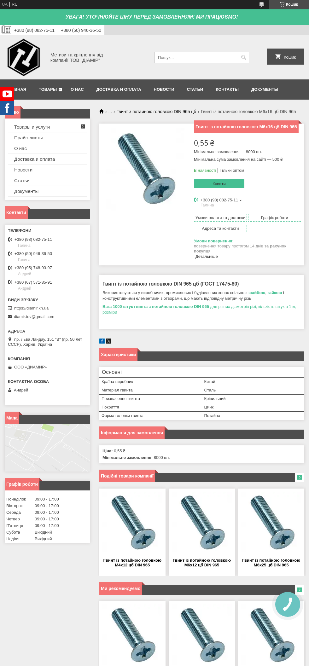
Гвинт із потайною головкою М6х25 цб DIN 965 (271, 562)
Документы (264, 89)
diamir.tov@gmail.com (34, 316)
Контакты (227, 89)
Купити (219, 184)
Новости (164, 89)
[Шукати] (243, 57)
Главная (16, 89)
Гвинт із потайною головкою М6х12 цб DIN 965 (202, 562)
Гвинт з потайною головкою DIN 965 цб (156, 111)
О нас (77, 89)
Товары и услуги (32, 127)
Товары (48, 89)
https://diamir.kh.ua (31, 308)
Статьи (195, 89)
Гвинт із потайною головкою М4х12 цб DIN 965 (132, 562)
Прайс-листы (28, 137)
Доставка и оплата (118, 89)
